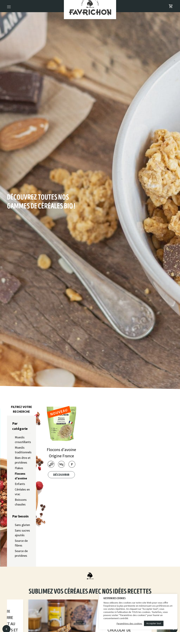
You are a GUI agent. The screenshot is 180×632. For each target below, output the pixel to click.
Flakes (19, 468)
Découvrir (61, 475)
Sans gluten (22, 525)
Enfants (20, 484)
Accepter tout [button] (153, 623)
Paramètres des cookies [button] (129, 623)
